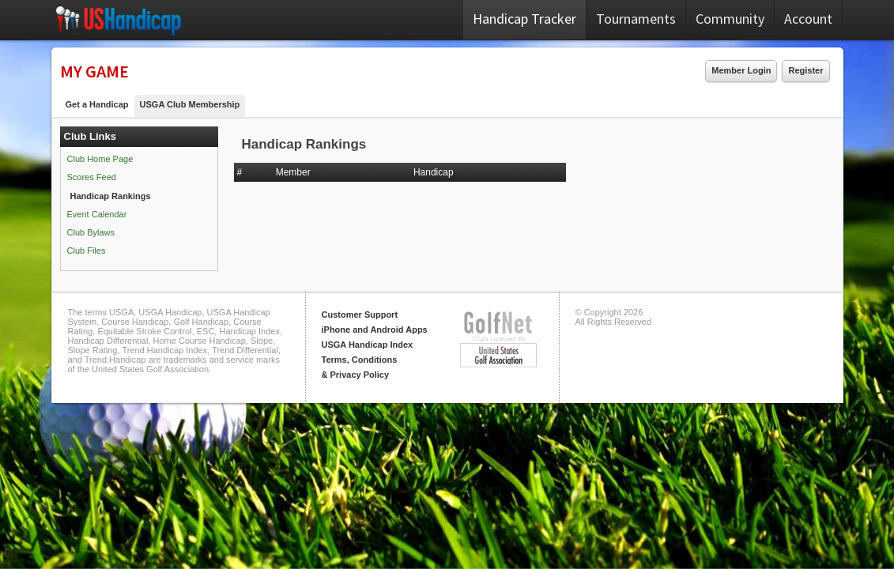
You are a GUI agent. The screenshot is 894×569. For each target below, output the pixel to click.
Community (730, 18)
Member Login (741, 70)
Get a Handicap (97, 104)
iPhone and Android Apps (375, 329)
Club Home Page (100, 159)
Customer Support (360, 314)
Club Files (86, 250)
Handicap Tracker (524, 18)
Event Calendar (97, 214)
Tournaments (636, 18)
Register (805, 70)
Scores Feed (91, 177)
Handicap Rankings (110, 196)
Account (808, 18)
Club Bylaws (91, 232)
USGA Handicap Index (367, 344)
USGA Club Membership (190, 104)
